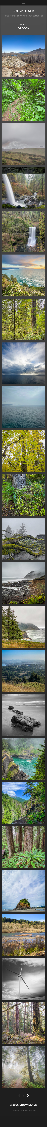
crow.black (23, 11)
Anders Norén (28, 1111)
